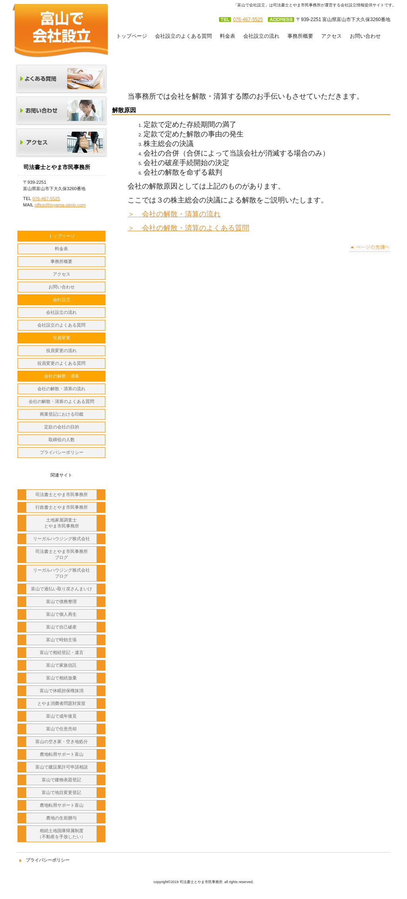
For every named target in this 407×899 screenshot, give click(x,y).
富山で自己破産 (61, 627)
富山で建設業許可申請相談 (61, 767)
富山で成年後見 (61, 716)
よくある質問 (61, 79)
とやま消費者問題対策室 (61, 703)
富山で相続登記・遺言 (61, 652)
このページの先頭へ (369, 248)
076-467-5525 (248, 19)
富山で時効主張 (61, 639)
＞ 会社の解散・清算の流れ (174, 214)
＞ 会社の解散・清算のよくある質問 (188, 228)
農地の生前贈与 (61, 817)
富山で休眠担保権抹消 (61, 690)
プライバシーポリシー (48, 860)
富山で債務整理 (61, 601)
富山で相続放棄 (61, 677)
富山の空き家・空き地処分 (61, 741)
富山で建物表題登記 (61, 779)
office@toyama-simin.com (60, 204)
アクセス (61, 143)
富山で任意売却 (61, 728)
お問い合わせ (61, 111)
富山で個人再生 (61, 614)
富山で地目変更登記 (61, 792)
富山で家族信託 (61, 665)
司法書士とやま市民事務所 (60, 30)
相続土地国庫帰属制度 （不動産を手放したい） (61, 833)
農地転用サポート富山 (61, 754)
